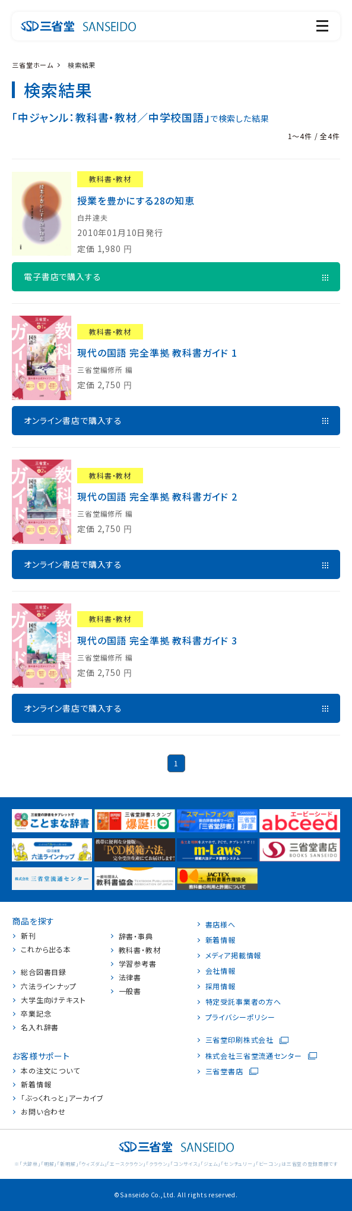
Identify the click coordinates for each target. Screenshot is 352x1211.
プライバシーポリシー (240, 1017)
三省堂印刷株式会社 (239, 1040)
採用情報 (220, 986)
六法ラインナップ (49, 986)
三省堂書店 (224, 1071)
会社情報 (220, 971)
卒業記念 (36, 1013)
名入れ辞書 (40, 1027)
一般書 (130, 991)
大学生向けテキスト (53, 1000)
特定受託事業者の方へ (243, 1001)
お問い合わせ (43, 1111)
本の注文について (50, 1070)
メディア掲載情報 (233, 955)
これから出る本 (46, 949)
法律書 (130, 977)
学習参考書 (138, 963)
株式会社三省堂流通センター (253, 1056)
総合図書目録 (43, 972)
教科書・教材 (140, 950)
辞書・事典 (136, 936)
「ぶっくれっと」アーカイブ (62, 1098)
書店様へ (220, 924)
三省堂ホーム (32, 65)
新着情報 (36, 1084)
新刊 (28, 936)
